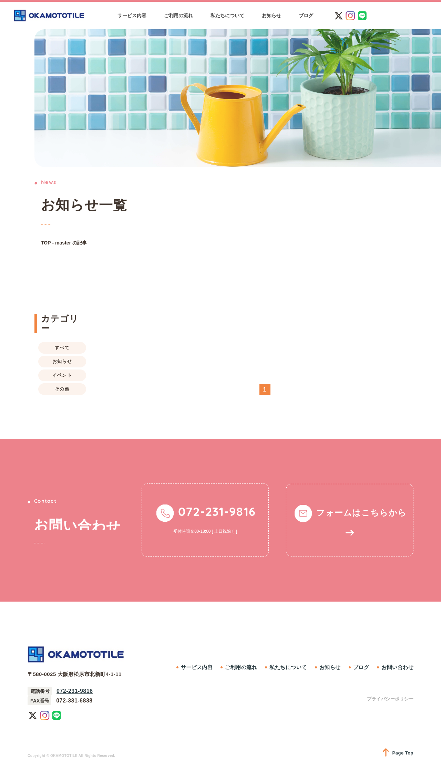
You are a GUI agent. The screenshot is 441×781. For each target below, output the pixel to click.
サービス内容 (197, 667)
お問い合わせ (397, 667)
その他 (62, 389)
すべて (62, 347)
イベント (62, 375)
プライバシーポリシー (390, 698)
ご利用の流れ (241, 667)
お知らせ (62, 361)
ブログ (361, 667)
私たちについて (288, 667)
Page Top (398, 753)
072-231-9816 (75, 691)
